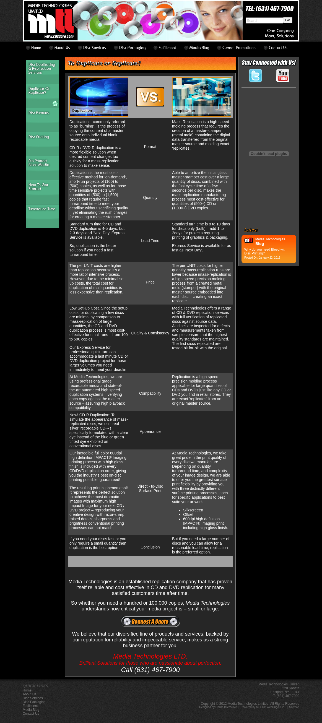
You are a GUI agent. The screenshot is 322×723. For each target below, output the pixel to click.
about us (62, 48)
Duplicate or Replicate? (39, 91)
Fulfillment (167, 48)
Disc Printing (38, 137)
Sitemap (294, 707)
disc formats (38, 113)
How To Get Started (38, 187)
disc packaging (132, 48)
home (36, 48)
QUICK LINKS (35, 686)
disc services (94, 48)
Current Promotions (239, 48)
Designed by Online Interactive (218, 707)
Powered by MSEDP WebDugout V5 (263, 707)
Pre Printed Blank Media (38, 163)
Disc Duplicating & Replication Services (41, 68)
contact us (278, 48)
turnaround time (41, 209)
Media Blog (199, 48)
